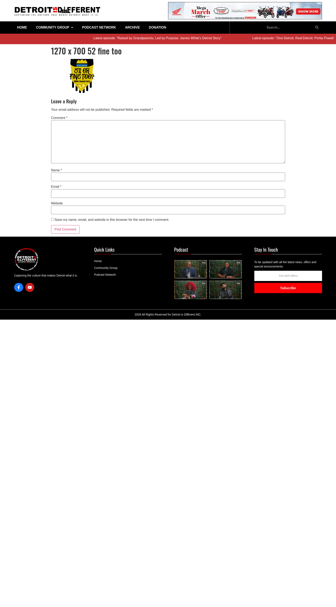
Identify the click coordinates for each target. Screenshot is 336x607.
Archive (132, 27)
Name (56, 170)
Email (56, 186)
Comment (59, 118)
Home (22, 27)
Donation (157, 27)
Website (57, 203)
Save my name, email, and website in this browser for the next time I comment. (112, 219)
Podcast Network (99, 27)
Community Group (54, 27)
